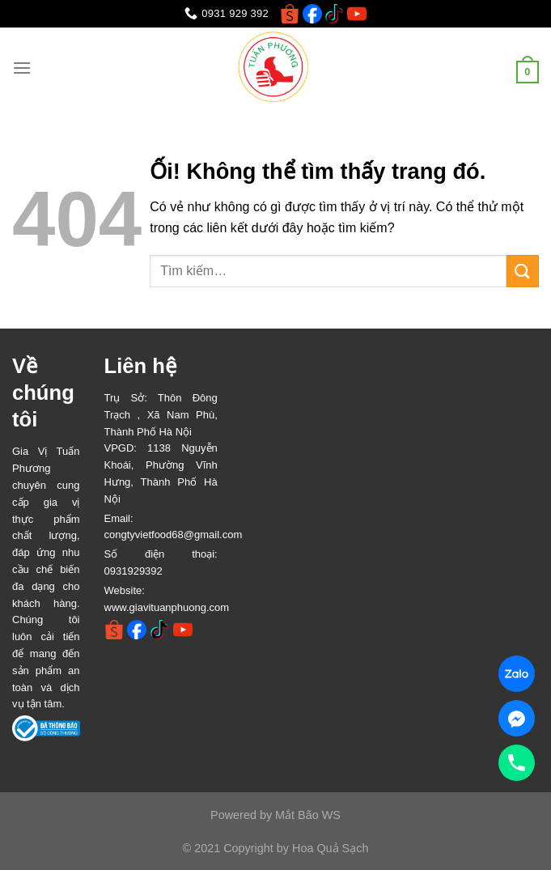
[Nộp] (522, 270)
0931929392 (133, 571)
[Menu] (22, 67)
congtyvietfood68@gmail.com (173, 534)
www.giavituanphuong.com (167, 607)
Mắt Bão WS (308, 814)
